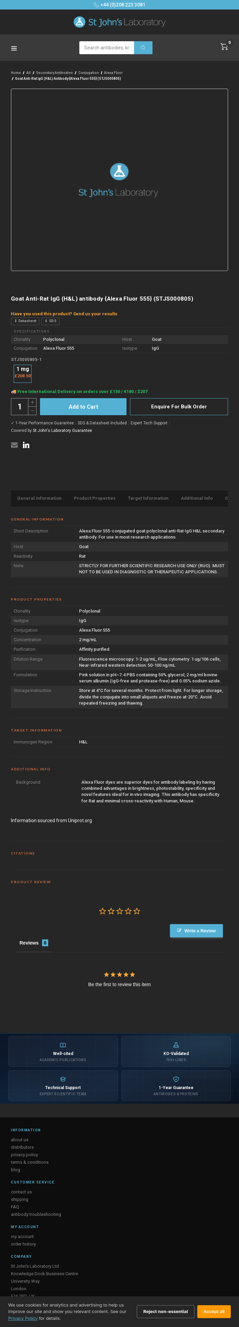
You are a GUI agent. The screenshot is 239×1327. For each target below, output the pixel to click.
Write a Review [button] (200, 930)
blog (15, 1169)
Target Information (148, 498)
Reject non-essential (165, 1311)
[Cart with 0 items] (224, 46)
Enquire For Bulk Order (179, 407)
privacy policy (24, 1154)
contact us (21, 1191)
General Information (39, 498)
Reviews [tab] (29, 943)
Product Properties (95, 498)
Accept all (214, 1311)
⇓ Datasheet (25, 321)
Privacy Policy (23, 1318)
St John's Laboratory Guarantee (62, 430)
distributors (22, 1147)
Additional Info (197, 498)
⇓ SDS (50, 321)
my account (22, 1236)
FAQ (15, 1206)
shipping (19, 1199)
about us (19, 1139)
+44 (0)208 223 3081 (119, 4)
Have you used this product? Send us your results (64, 313)
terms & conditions (30, 1162)
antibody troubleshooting (36, 1214)
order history (23, 1244)
